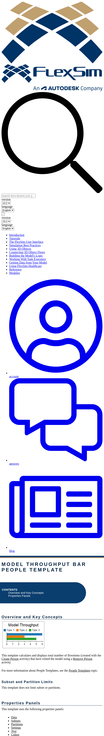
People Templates (79, 670)
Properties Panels (19, 595)
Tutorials (14, 238)
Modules (14, 273)
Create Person (10, 658)
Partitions (17, 724)
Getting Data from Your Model (28, 262)
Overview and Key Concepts (26, 592)
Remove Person (82, 658)
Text (13, 731)
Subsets (15, 720)
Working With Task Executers (27, 259)
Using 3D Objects (20, 248)
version (6, 199)
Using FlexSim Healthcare (25, 266)
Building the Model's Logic (26, 255)
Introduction (16, 235)
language (7, 206)
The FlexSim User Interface (26, 241)
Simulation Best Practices (25, 245)
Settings (16, 727)
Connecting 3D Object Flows (27, 252)
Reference (15, 269)
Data (14, 717)
